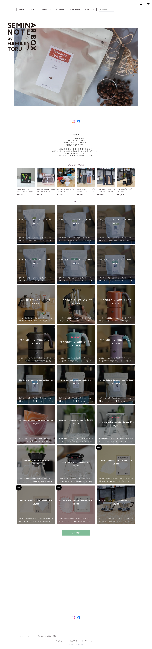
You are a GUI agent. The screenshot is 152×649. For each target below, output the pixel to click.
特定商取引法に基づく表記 (47, 636)
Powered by (76, 645)
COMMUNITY (74, 10)
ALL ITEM (60, 10)
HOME (21, 10)
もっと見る (76, 532)
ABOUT (32, 10)
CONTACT (89, 10)
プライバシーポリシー (26, 636)
